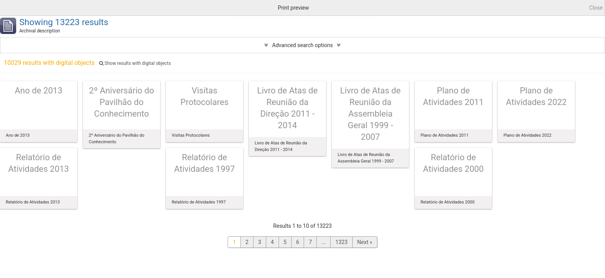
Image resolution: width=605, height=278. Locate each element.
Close (596, 8)
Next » (364, 242)
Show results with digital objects (135, 63)
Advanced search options (302, 45)
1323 (341, 242)
